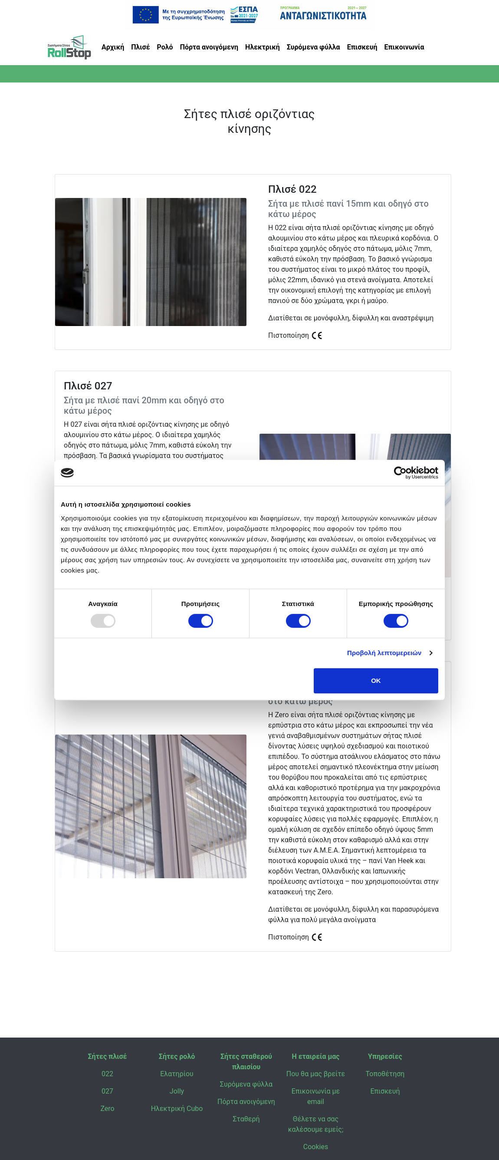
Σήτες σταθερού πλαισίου (246, 1061)
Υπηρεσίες (385, 1056)
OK (376, 680)
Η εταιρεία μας (315, 1056)
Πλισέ (140, 47)
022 (107, 1074)
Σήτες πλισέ (107, 1056)
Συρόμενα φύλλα (313, 47)
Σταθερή (246, 1119)
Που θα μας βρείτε (315, 1074)
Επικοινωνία (404, 47)
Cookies (315, 1147)
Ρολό (165, 47)
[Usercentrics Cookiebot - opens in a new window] (400, 472)
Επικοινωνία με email (316, 1096)
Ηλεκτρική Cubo (177, 1108)
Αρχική (113, 47)
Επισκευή (362, 47)
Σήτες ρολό (177, 1056)
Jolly (177, 1091)
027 (107, 1091)
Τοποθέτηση (385, 1074)
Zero (107, 1108)
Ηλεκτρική (262, 47)
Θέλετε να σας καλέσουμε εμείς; (316, 1124)
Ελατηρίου (177, 1074)
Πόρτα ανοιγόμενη (209, 47)
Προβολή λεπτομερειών (384, 652)
